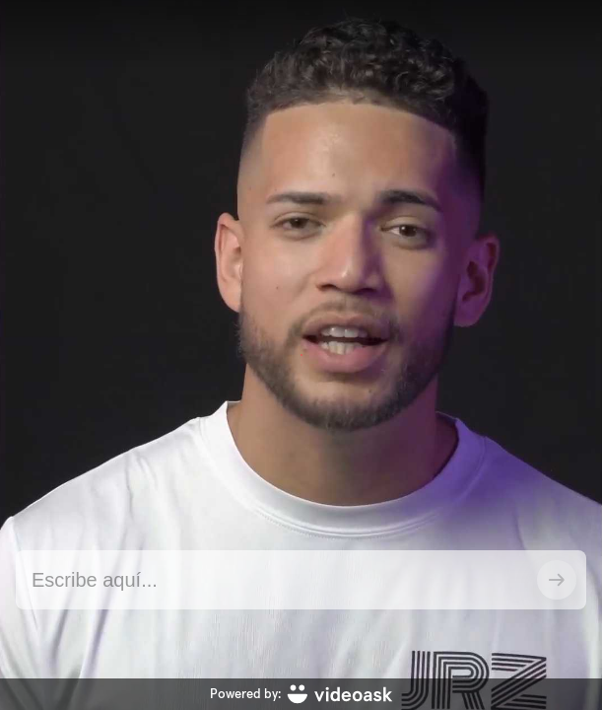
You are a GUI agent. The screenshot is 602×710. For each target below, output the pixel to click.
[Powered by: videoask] (301, 694)
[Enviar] (556, 580)
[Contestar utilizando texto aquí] (276, 580)
